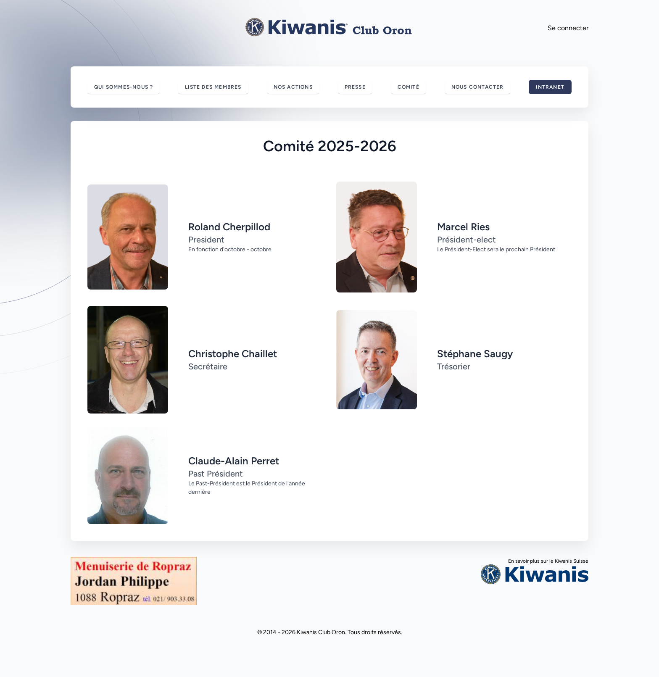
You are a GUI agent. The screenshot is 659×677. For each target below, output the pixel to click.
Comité (408, 87)
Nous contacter (477, 87)
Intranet (550, 87)
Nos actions (293, 87)
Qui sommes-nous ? (123, 87)
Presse (355, 87)
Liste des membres (213, 87)
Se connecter (568, 28)
